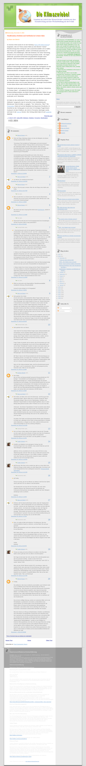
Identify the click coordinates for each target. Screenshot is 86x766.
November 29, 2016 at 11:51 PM (19, 472)
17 (49, 500)
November (62, 258)
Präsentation (10, 106)
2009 (59, 298)
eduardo (63, 132)
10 (49, 325)
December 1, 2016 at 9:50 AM (18, 632)
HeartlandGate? (61, 180)
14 (49, 441)
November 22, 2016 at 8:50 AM (19, 224)
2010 (59, 296)
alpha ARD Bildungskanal (41, 45)
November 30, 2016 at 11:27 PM (19, 575)
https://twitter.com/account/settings (18, 738)
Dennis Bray (64, 125)
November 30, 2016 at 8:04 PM (19, 545)
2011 (59, 294)
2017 (59, 254)
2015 (59, 287)
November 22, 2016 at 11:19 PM (19, 277)
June (60, 278)
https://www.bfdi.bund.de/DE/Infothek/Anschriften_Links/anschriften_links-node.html (30, 701)
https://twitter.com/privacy (16, 735)
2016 (59, 256)
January (61, 285)
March (61, 281)
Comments (61, 311)
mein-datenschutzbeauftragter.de (32, 761)
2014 (59, 289)
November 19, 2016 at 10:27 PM (19, 190)
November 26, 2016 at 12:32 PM (19, 425)
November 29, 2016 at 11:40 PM (19, 459)
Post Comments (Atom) (20, 644)
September (62, 274)
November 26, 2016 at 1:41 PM (19, 438)
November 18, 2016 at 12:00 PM (19, 181)
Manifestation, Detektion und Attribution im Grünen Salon (26, 36)
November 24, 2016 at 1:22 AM (19, 369)
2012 (59, 292)
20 (49, 579)
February (61, 283)
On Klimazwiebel (61, 190)
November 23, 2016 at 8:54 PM (19, 321)
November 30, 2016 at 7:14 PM (19, 496)
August (61, 276)
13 (49, 429)
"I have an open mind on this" (66, 260)
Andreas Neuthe (21, 372)
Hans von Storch (21, 176)
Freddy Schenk (21, 441)
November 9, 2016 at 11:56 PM (19, 173)
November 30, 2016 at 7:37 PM (19, 516)
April (60, 279)
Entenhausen (41, 209)
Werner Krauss (21, 135)
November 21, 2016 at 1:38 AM (19, 201)
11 (49, 373)
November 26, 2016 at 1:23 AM (19, 390)
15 (49, 463)
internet (19, 112)
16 (49, 475)
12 (49, 394)
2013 (59, 290)
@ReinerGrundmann (66, 123)
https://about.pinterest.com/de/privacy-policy (20, 756)
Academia (48, 112)
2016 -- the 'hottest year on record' (66, 227)
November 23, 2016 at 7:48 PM (19, 290)
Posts (60, 308)
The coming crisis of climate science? (67, 219)
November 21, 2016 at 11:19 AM (19, 214)
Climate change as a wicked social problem (68, 199)
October (61, 272)
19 (49, 549)
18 (49, 520)
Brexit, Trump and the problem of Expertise (70, 263)
